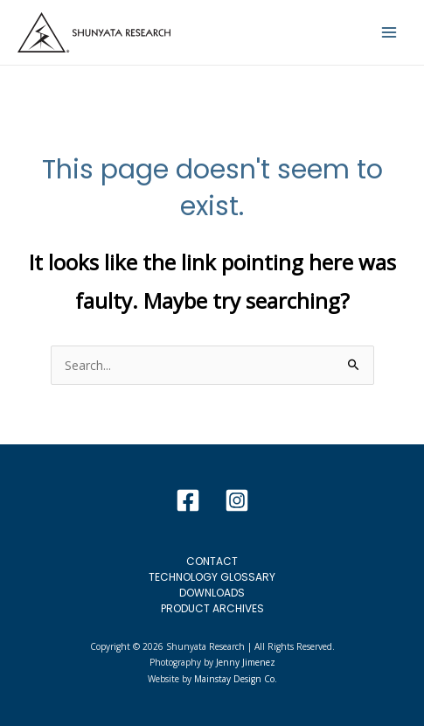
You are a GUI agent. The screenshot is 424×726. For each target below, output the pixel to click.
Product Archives (212, 608)
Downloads (212, 592)
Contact (212, 561)
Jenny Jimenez (245, 662)
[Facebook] (188, 500)
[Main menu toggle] (389, 32)
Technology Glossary (212, 576)
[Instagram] (237, 500)
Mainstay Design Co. (235, 679)
